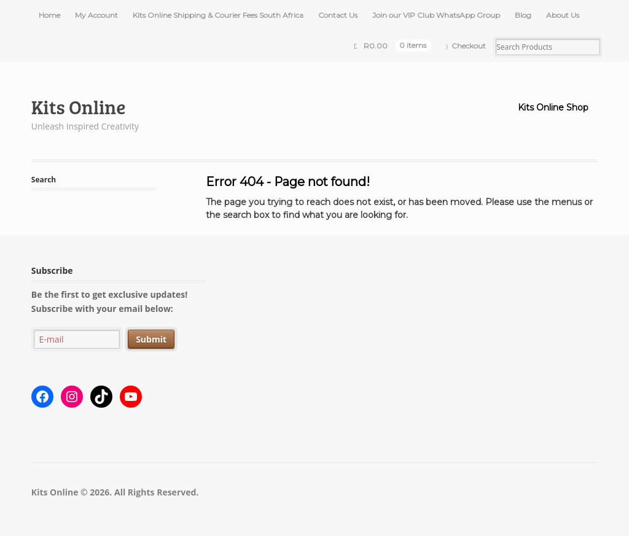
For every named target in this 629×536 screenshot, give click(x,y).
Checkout (468, 45)
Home (49, 15)
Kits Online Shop (553, 107)
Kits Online (78, 106)
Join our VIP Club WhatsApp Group (436, 15)
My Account (96, 15)
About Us (562, 15)
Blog (523, 15)
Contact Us (337, 15)
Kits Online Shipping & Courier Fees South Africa (218, 15)
